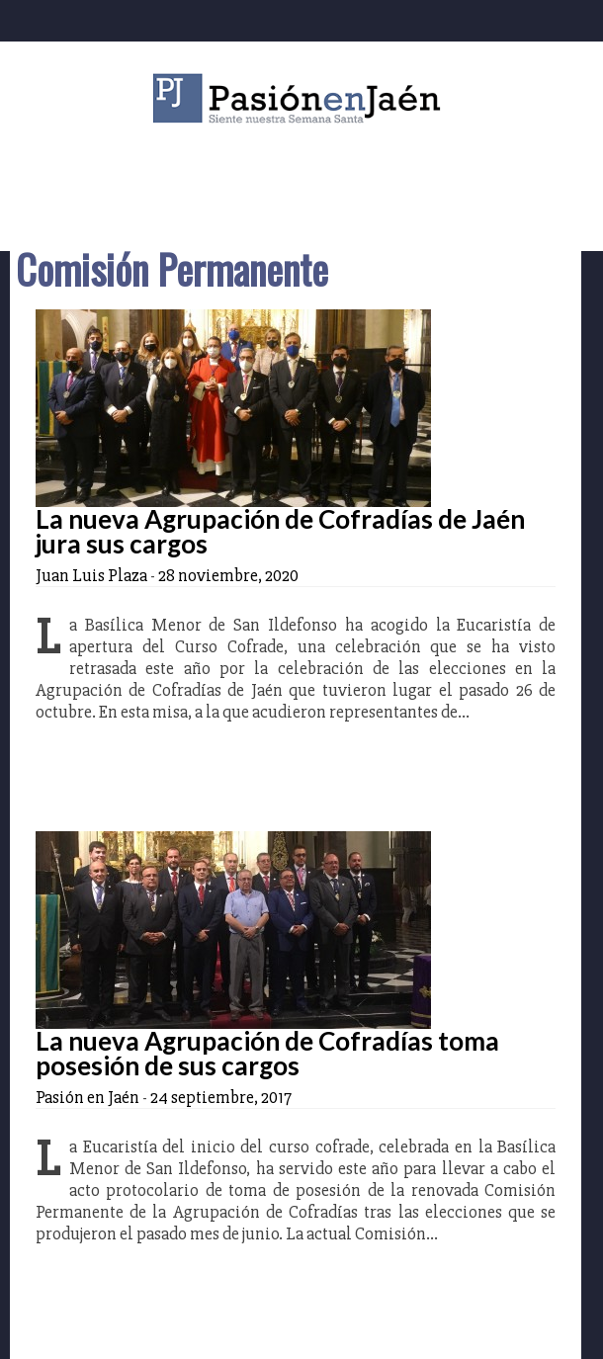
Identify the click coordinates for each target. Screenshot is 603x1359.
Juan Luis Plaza (91, 575)
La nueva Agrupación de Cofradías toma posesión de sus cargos (267, 1053)
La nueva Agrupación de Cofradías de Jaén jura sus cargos (280, 531)
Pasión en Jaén (301, 98)
